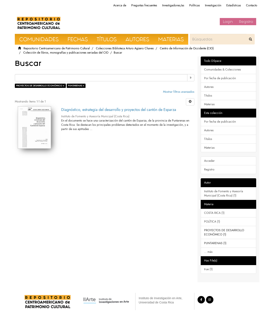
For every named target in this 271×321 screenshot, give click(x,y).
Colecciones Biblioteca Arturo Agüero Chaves (125, 48)
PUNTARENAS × (76, 85)
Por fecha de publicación (220, 78)
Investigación (213, 5)
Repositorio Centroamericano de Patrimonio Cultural (57, 48)
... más (208, 252)
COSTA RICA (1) (214, 213)
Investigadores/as (173, 5)
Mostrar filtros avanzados (178, 92)
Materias (209, 104)
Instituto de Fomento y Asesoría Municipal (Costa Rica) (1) (223, 193)
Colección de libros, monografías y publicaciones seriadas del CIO (65, 53)
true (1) (208, 269)
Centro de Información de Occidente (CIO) (187, 48)
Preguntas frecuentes (144, 5)
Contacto (251, 5)
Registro (246, 21)
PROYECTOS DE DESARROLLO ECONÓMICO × (40, 85)
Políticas (194, 5)
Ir (191, 78)
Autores (209, 87)
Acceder (209, 161)
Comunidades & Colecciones (222, 70)
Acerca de (119, 5)
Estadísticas (233, 5)
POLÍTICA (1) (212, 222)
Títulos (208, 96)
